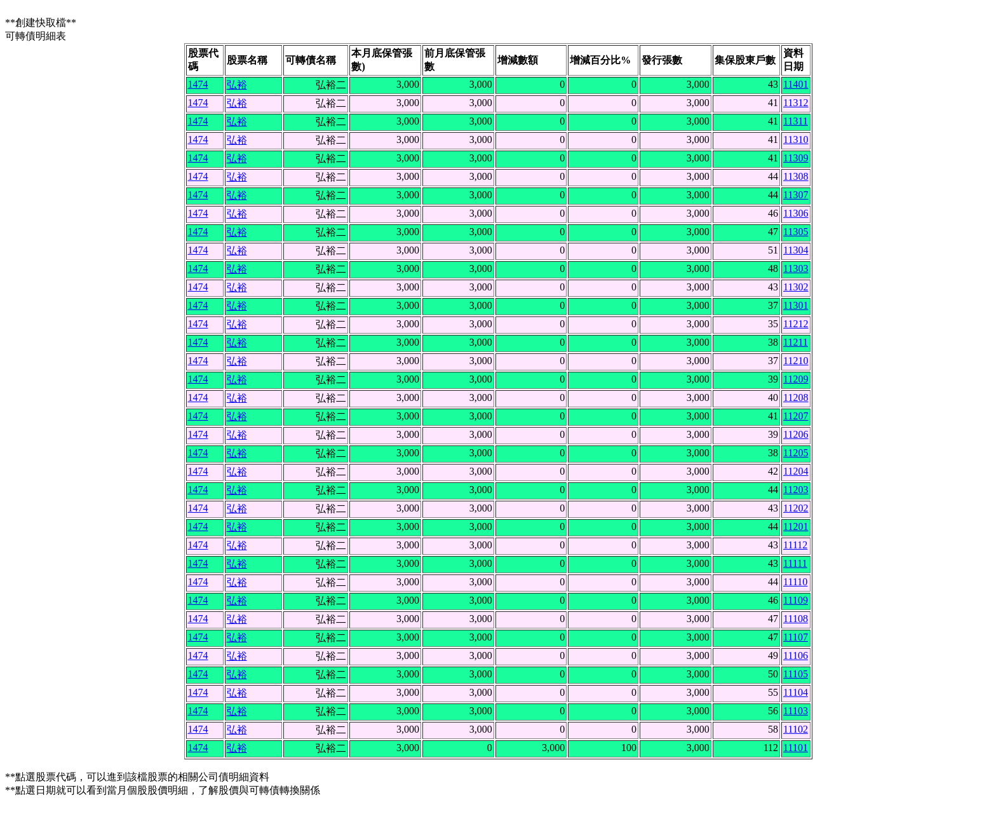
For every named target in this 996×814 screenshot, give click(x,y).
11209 (795, 379)
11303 (795, 268)
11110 (795, 581)
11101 (795, 747)
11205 (795, 452)
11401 (795, 84)
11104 (795, 692)
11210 (795, 360)
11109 (795, 600)
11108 (795, 618)
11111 (795, 563)
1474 (198, 84)
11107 (795, 637)
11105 (795, 673)
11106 (795, 655)
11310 (795, 139)
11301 (795, 305)
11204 (795, 471)
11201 (795, 526)
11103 (795, 710)
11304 (795, 250)
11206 (795, 434)
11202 (795, 508)
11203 (795, 489)
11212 (795, 323)
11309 (795, 158)
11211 (795, 342)
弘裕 (237, 84)
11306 (795, 213)
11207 (795, 415)
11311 (795, 121)
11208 (795, 397)
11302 (795, 287)
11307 (795, 194)
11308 (795, 176)
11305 (795, 231)
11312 (795, 102)
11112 (795, 544)
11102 (795, 729)
